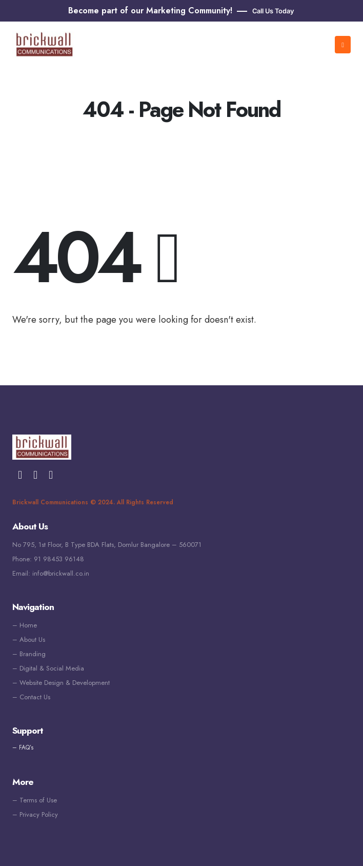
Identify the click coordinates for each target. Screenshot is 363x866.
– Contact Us (31, 697)
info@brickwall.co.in (60, 573)
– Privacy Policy (35, 814)
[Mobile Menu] (343, 44)
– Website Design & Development (61, 682)
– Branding (29, 654)
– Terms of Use (34, 800)
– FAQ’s (22, 747)
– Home (24, 625)
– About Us (28, 639)
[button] (265, 11)
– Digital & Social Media (48, 668)
